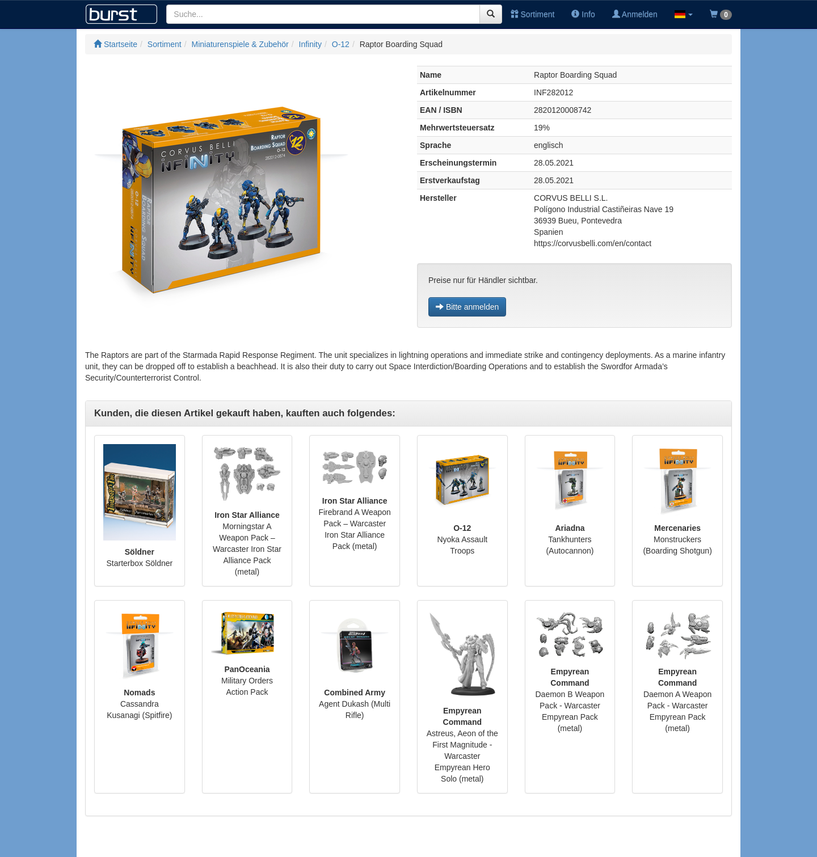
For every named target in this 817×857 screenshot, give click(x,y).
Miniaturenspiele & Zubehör (240, 44)
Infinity (310, 44)
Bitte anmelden (467, 306)
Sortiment (533, 14)
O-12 (340, 44)
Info (583, 14)
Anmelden (635, 14)
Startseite (115, 44)
